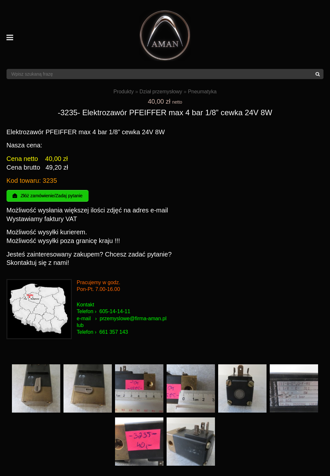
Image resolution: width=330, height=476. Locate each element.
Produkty (123, 91)
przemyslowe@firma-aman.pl (133, 318)
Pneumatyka (202, 91)
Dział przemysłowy (161, 91)
